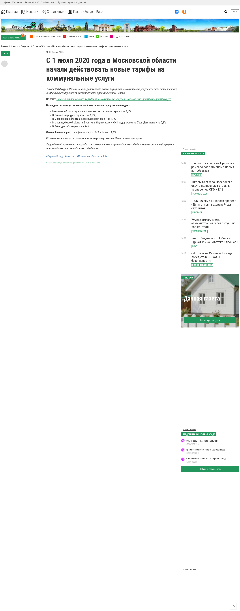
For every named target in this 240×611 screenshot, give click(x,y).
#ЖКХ (104, 156)
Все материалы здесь (210, 320)
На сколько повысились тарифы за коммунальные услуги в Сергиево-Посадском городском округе (113, 99)
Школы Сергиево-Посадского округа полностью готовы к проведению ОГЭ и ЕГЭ (211, 185)
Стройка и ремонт (48, 2)
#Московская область (88, 156)
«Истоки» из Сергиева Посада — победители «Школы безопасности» (213, 257)
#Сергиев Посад (54, 156)
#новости (69, 156)
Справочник (54, 12)
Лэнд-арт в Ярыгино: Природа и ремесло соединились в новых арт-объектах (212, 166)
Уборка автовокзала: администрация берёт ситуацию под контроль (213, 223)
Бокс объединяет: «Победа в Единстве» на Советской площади (214, 240)
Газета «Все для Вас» (87, 12)
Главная (9, 12)
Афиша (7, 2)
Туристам (62, 2)
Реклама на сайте (189, 149)
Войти (235, 12)
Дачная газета (202, 298)
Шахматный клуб (31, 2)
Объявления (16, 2)
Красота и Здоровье (77, 2)
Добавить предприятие (210, 469)
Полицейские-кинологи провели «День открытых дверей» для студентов (213, 204)
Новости (30, 12)
